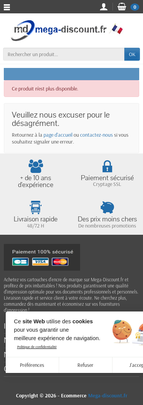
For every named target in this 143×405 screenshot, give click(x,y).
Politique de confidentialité (37, 346)
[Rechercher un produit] (63, 54)
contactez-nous (96, 134)
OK (132, 54)
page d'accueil (57, 134)
